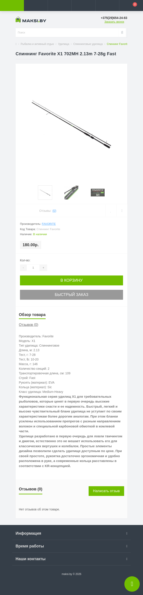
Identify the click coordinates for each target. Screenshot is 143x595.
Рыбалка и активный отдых (37, 44)
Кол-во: (25, 260)
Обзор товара (32, 314)
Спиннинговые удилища (88, 44)
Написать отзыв (106, 491)
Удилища (63, 44)
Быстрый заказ (71, 294)
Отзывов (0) (28, 325)
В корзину (71, 280)
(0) (54, 210)
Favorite (49, 223)
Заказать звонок (114, 21)
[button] (60, 5)
